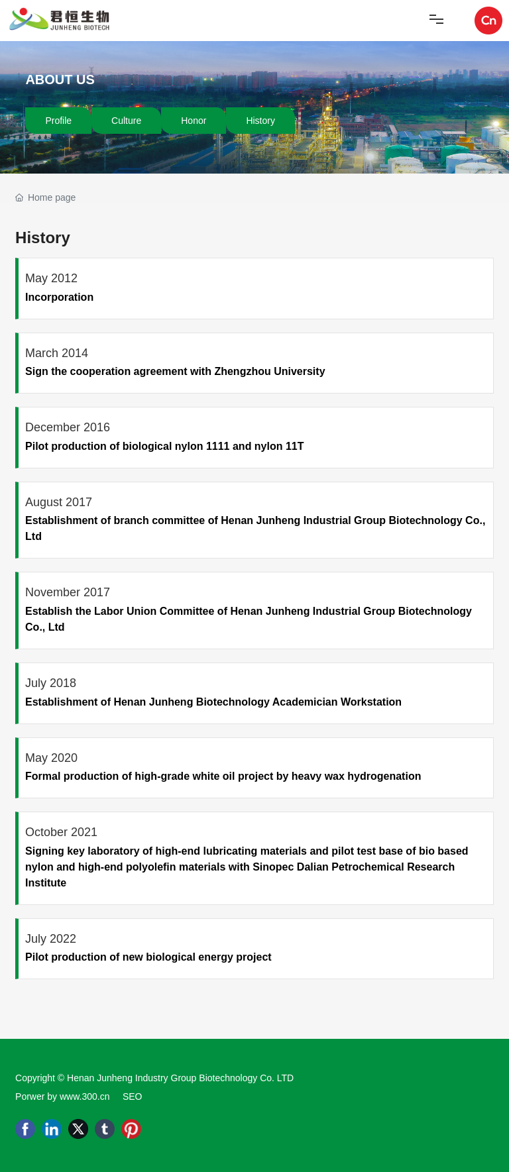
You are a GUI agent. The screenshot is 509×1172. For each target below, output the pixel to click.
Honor (193, 120)
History (260, 120)
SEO (132, 1096)
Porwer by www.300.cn (62, 1096)
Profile (58, 120)
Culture (126, 120)
